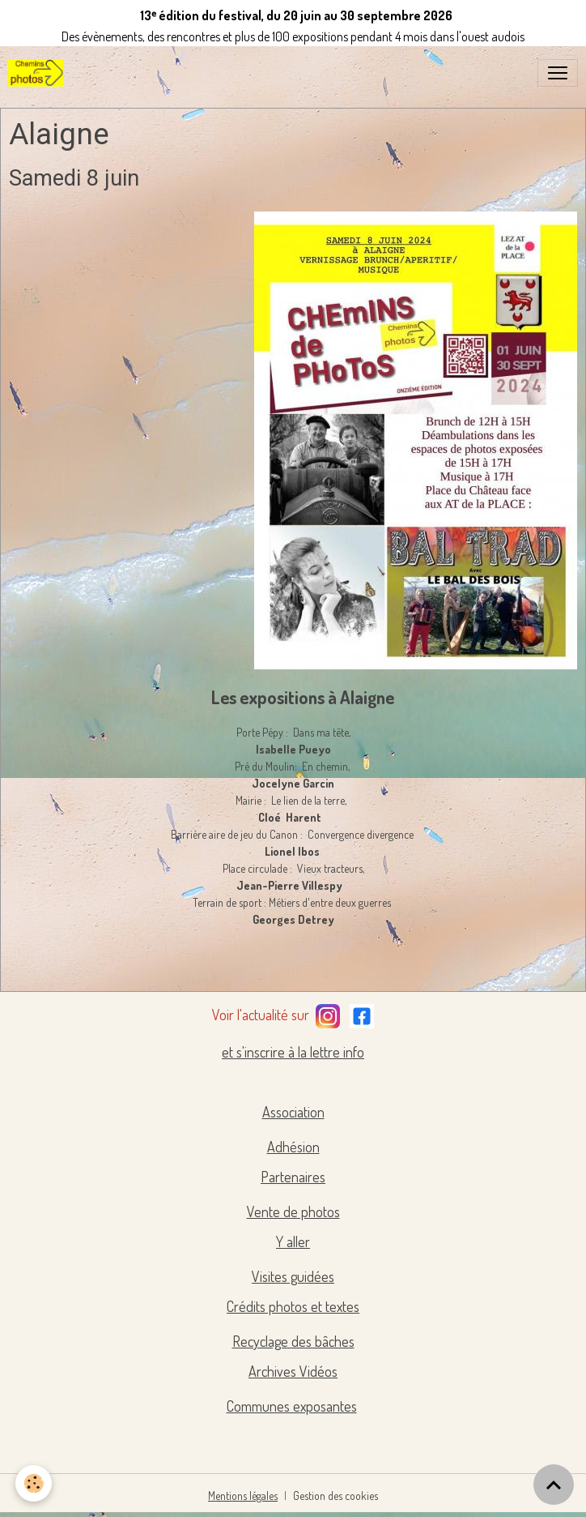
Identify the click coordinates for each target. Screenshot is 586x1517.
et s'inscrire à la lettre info (293, 1052)
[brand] (39, 73)
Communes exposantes (292, 1406)
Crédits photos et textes (293, 1306)
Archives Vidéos (293, 1371)
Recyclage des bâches (293, 1341)
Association (293, 1112)
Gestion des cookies (335, 1495)
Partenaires (293, 1177)
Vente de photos (293, 1211)
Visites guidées (293, 1276)
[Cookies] (34, 1483)
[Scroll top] (553, 1484)
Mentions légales (243, 1495)
